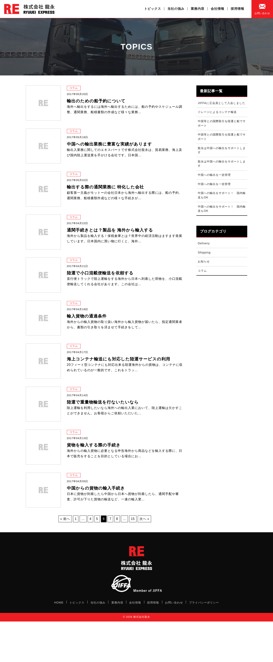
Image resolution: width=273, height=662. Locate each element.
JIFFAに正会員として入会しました (221, 103)
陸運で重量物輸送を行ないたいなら (103, 402)
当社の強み (175, 8)
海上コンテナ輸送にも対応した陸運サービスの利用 (118, 359)
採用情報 (237, 8)
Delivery (204, 243)
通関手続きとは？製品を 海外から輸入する (110, 230)
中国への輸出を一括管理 (214, 174)
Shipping (204, 252)
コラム (73, 87)
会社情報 (217, 8)
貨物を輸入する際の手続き (94, 445)
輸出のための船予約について (96, 101)
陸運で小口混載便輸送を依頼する (100, 273)
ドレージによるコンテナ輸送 (217, 112)
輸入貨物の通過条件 (87, 316)
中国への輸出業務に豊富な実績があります (109, 144)
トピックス (152, 8)
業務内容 (197, 8)
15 (133, 518)
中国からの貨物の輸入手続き (96, 488)
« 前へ (65, 518)
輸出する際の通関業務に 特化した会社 (105, 187)
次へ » (144, 518)
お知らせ (204, 261)
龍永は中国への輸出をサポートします (222, 150)
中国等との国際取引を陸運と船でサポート (222, 123)
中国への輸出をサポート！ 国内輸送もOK (222, 195)
